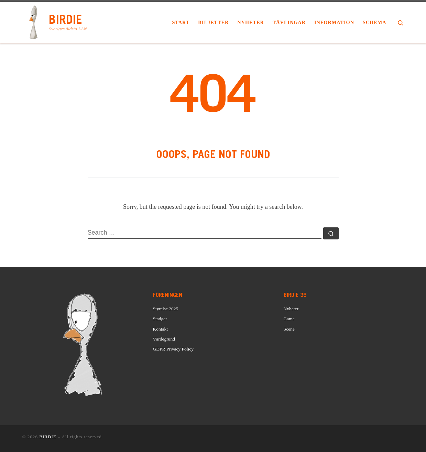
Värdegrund (164, 339)
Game (289, 318)
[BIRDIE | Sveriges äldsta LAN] (34, 21)
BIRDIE (47, 436)
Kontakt (160, 329)
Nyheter (291, 308)
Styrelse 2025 (165, 308)
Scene (289, 329)
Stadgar (160, 318)
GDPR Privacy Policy (173, 349)
